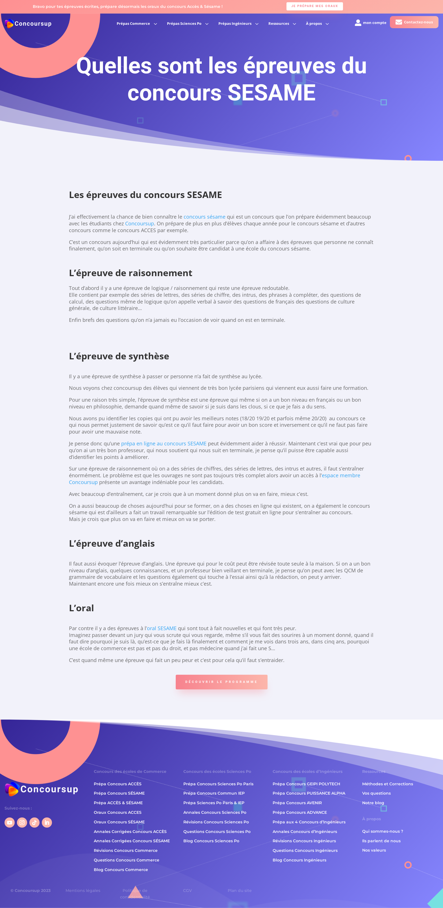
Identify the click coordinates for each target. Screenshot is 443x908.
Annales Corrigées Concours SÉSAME (132, 841)
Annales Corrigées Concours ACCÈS (130, 831)
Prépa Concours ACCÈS (118, 783)
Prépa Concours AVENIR (297, 802)
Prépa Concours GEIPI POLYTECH (306, 783)
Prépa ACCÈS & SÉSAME (118, 802)
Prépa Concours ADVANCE (300, 812)
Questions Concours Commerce (126, 860)
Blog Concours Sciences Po (211, 841)
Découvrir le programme (221, 682)
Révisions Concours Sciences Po (216, 822)
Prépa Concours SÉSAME (119, 793)
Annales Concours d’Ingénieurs (305, 831)
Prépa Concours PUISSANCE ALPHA (309, 793)
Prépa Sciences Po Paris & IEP (213, 802)
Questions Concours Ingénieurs (305, 850)
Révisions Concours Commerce (126, 850)
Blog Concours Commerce (121, 869)
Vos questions (376, 793)
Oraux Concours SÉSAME (119, 822)
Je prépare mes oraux (314, 6)
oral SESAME (162, 628)
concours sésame (204, 216)
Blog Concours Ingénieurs (299, 860)
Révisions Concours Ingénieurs (304, 841)
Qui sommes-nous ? (382, 831)
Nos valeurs (374, 850)
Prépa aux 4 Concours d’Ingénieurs (309, 822)
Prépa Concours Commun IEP (214, 793)
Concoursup (139, 223)
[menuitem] (137, 23)
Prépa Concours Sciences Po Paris (218, 783)
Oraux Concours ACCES (118, 812)
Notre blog (373, 802)
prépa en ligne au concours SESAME (163, 443)
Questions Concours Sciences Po (217, 831)
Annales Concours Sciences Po (214, 812)
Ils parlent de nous (381, 840)
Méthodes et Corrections (387, 783)
